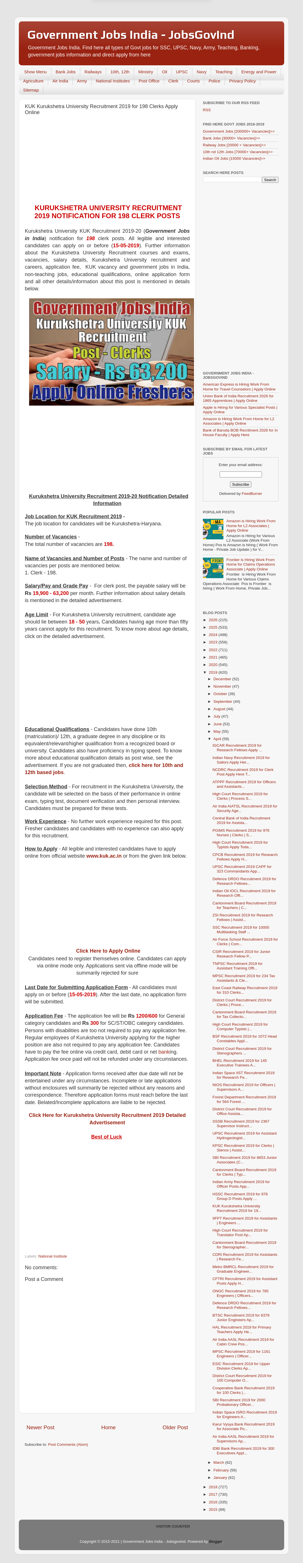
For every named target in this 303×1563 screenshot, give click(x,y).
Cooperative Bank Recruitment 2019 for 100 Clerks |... (244, 1390)
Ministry (145, 71)
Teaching (224, 71)
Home (108, 1427)
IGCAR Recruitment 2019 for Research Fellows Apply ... (237, 747)
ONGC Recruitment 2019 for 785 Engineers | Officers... (241, 1293)
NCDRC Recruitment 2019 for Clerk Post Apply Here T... (243, 772)
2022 (214, 650)
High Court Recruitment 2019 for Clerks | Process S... (240, 796)
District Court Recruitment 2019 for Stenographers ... (242, 1050)
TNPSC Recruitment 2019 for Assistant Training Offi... (238, 965)
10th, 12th (120, 71)
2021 (214, 657)
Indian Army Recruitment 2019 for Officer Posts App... (241, 1184)
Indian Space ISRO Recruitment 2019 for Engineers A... (245, 1414)
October (220, 694)
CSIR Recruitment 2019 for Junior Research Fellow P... (241, 953)
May (217, 731)
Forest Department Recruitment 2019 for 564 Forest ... (244, 1099)
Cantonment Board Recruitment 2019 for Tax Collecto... (244, 1014)
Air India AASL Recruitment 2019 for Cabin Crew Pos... (243, 1341)
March (219, 1462)
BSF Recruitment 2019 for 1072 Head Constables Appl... (245, 1038)
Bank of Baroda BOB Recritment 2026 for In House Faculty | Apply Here (240, 432)
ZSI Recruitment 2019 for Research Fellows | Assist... (243, 917)
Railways (93, 71)
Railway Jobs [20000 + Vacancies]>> (234, 145)
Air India (60, 80)
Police (214, 80)
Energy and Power (258, 71)
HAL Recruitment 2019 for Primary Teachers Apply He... (242, 1329)
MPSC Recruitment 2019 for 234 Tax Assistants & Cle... (244, 978)
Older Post (175, 1427)
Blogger (215, 1541)
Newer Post (40, 1427)
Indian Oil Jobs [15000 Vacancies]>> (234, 158)
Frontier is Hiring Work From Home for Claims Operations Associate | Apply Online (250, 564)
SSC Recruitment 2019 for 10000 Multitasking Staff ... (241, 929)
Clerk (173, 80)
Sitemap (31, 90)
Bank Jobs (66, 71)
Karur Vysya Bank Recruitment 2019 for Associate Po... (244, 1426)
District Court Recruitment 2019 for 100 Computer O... (242, 1378)
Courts (193, 80)
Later (123, 28)
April (217, 739)
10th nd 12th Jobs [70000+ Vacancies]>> (238, 152)
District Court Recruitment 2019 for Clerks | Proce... (242, 1002)
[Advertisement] (107, 161)
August (220, 709)
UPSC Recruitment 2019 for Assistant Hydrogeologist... (245, 1135)
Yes (181, 28)
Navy (201, 71)
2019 (214, 672)
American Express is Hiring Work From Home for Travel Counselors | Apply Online (239, 386)
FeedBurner (252, 493)
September (223, 701)
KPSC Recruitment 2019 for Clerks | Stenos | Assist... (243, 1147)
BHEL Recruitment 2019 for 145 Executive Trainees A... (240, 1062)
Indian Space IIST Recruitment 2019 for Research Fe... (243, 1075)
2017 (214, 1494)
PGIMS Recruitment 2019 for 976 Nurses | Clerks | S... (241, 832)
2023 (214, 642)
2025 (214, 627)
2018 (214, 1487)
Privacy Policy (242, 80)
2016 (214, 1502)
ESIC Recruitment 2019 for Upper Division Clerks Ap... (241, 1366)
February (221, 1470)
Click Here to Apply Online (108, 951)
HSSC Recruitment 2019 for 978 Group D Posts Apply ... (240, 1196)
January (220, 1477)
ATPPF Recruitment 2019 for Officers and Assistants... (244, 784)
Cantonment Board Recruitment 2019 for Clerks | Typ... (244, 1172)
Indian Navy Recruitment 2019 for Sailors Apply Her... (241, 760)
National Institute (52, 1256)
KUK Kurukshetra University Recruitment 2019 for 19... (237, 1208)
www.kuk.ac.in (104, 856)
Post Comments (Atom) (68, 1444)
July (217, 716)
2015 (214, 1509)
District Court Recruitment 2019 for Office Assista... (242, 1111)
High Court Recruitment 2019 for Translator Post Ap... (240, 1232)
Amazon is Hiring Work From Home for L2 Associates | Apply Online (238, 421)
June (218, 724)
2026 (214, 620)
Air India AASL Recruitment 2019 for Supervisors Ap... (243, 1438)
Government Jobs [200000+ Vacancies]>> (239, 131)
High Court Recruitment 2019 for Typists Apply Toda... (240, 844)
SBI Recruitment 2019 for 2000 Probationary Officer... (239, 1402)
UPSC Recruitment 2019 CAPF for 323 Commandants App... (242, 868)
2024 (214, 635)
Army (82, 80)
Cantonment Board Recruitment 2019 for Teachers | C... (244, 905)
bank (163, 1052)
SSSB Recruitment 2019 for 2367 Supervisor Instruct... (241, 1123)
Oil (164, 71)
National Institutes (113, 80)
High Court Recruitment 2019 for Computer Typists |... (240, 1026)
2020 (214, 665)
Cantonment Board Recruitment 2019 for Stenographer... (244, 1244)
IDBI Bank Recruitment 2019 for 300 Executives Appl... (243, 1450)
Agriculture (33, 80)
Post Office (149, 80)
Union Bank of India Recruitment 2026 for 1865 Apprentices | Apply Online (238, 398)
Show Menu (35, 71)
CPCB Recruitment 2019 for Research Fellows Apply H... (245, 857)
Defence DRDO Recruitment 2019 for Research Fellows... (244, 881)
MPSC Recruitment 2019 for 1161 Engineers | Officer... (241, 1353)
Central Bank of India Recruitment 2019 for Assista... (241, 820)
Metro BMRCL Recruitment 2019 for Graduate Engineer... (243, 1269)
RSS (207, 110)
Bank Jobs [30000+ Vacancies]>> (231, 138)
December (222, 679)
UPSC (182, 71)
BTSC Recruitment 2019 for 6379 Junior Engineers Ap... (241, 1317)
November (222, 686)
